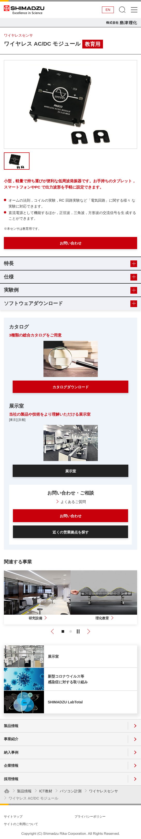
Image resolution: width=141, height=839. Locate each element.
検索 (122, 9)
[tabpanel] (70, 104)
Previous (53, 631)
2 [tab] (70, 631)
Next (88, 631)
